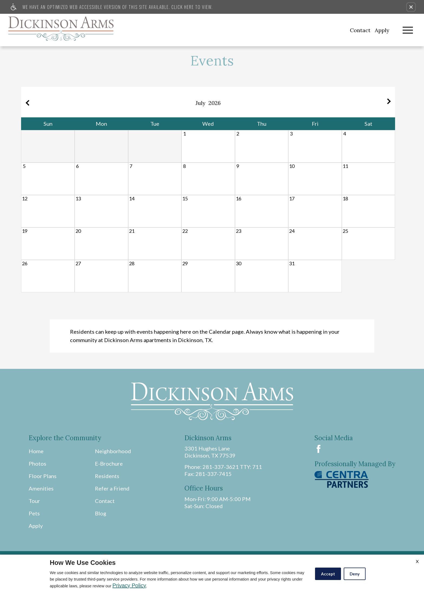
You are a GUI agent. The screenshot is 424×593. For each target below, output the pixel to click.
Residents (107, 476)
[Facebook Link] (318, 449)
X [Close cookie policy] (417, 561)
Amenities (41, 488)
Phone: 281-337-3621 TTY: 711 (223, 466)
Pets (34, 513)
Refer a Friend (112, 488)
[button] (411, 7)
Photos (37, 463)
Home (36, 451)
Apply (382, 30)
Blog (100, 513)
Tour (34, 501)
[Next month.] (389, 102)
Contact (360, 30)
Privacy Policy (129, 585)
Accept (328, 573)
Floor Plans (43, 476)
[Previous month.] (26, 102)
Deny (355, 573)
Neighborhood (113, 451)
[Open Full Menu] (408, 30)
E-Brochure (109, 463)
